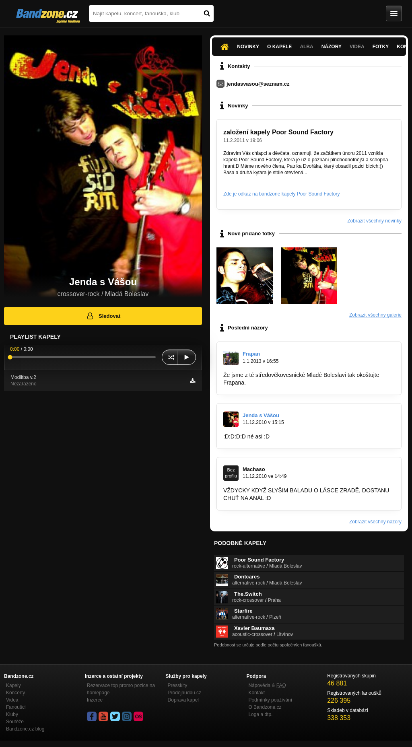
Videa (357, 46)
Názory (331, 46)
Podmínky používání (270, 700)
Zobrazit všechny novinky (374, 221)
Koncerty (15, 693)
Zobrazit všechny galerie (375, 315)
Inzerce (95, 700)
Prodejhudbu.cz (184, 693)
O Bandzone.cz (264, 707)
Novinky (248, 46)
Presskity (177, 685)
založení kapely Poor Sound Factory (278, 132)
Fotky (381, 46)
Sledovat (103, 315)
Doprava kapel (183, 700)
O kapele (279, 46)
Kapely (13, 685)
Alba (306, 46)
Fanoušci (16, 707)
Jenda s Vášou (261, 415)
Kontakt (256, 693)
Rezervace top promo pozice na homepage (121, 689)
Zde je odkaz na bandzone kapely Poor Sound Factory (281, 194)
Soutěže (15, 721)
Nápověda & (267, 685)
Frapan (251, 354)
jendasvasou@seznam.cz (258, 84)
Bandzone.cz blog (25, 729)
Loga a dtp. (260, 714)
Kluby (12, 714)
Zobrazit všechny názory (375, 522)
